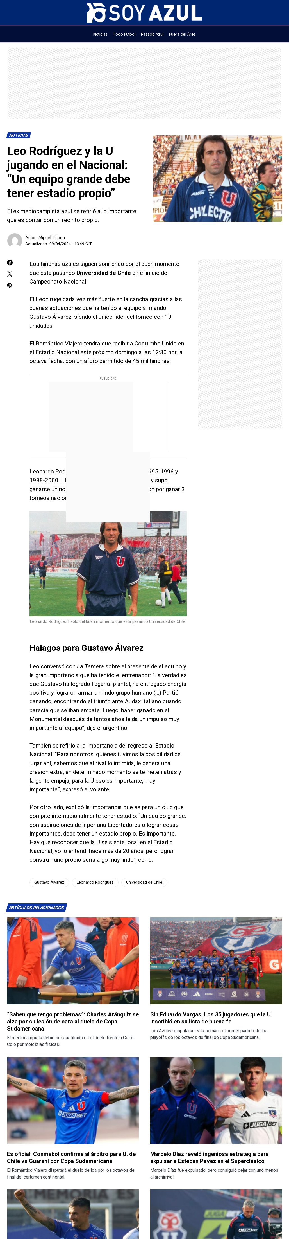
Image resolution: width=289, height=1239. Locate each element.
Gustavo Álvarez (49, 882)
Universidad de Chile (144, 882)
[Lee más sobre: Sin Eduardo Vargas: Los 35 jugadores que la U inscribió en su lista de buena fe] (216, 960)
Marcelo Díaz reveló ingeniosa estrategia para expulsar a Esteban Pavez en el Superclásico (209, 1157)
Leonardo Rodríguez (95, 882)
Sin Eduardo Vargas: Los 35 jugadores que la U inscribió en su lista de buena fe (210, 1018)
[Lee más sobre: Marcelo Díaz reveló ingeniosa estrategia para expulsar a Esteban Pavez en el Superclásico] (216, 1100)
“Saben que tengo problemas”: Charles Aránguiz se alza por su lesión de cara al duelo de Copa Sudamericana (73, 1021)
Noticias (18, 135)
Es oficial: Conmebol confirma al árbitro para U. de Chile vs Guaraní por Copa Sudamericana (71, 1157)
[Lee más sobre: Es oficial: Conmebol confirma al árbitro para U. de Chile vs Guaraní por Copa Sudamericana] (73, 1100)
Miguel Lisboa (51, 237)
